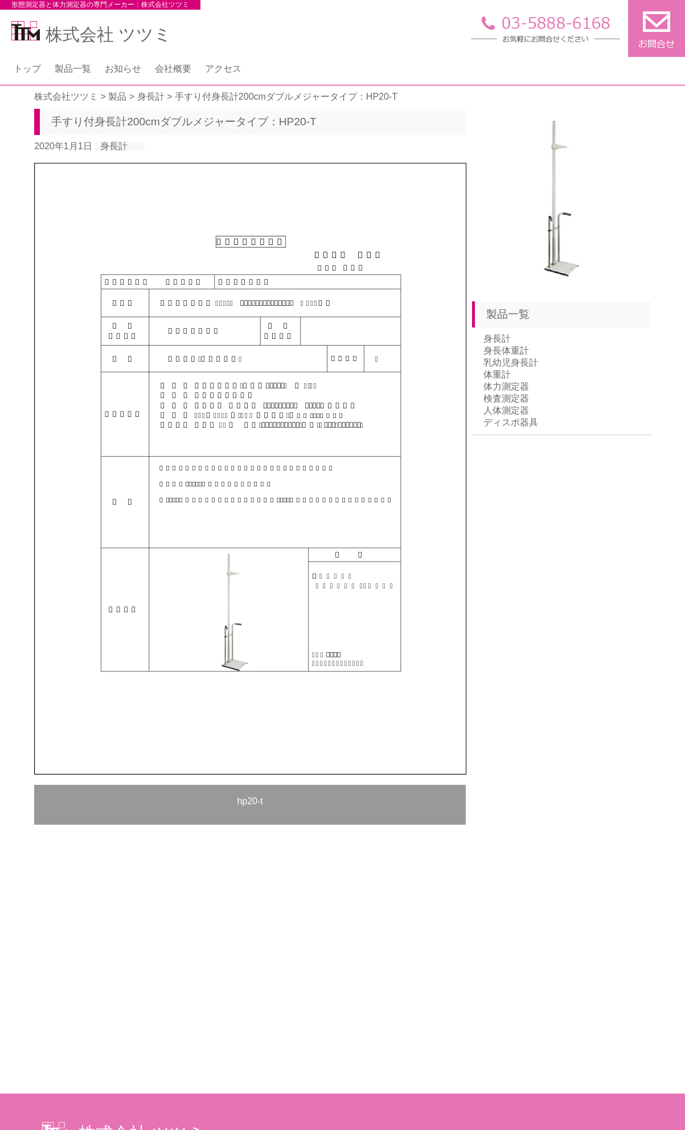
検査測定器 (506, 398)
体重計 (497, 374)
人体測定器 (506, 410)
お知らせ (123, 68)
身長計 (114, 146)
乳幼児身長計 (510, 362)
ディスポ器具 (510, 422)
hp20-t (249, 801)
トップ (27, 68)
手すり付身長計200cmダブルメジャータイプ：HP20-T (184, 122)
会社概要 (173, 68)
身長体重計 (506, 350)
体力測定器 (506, 386)
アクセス (223, 68)
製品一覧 (73, 68)
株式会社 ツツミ (91, 34)
